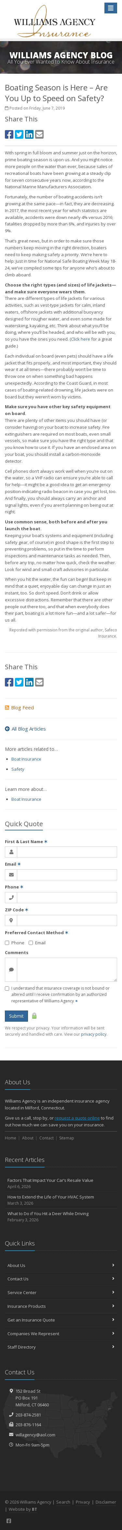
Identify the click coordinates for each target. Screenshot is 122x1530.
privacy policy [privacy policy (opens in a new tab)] (93, 1034)
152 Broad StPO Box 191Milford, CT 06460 (32, 1398)
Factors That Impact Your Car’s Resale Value (61, 1183)
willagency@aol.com (35, 1435)
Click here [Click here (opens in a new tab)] (80, 339)
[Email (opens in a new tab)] (39, 134)
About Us (61, 1265)
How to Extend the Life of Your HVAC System (61, 1200)
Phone (14, 887)
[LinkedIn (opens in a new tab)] (29, 134)
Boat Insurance (26, 759)
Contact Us (61, 1279)
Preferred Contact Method (36, 932)
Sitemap (66, 1138)
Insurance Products (61, 1306)
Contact (46, 1138)
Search (63, 1502)
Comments (16, 952)
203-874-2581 (28, 1415)
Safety (17, 769)
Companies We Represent (61, 1334)
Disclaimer (106, 1502)
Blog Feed (19, 707)
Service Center (61, 1292)
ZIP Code (16, 910)
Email (13, 864)
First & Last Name (26, 841)
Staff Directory (61, 1347)
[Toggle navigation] (110, 8)
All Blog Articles (25, 728)
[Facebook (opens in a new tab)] (9, 134)
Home (10, 1138)
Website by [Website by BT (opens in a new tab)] (23, 1509)
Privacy (83, 1502)
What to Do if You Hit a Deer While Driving (61, 1217)
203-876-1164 (28, 1425)
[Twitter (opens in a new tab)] (19, 134)
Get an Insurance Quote (61, 1320)
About (28, 1138)
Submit (16, 1016)
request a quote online (77, 1118)
